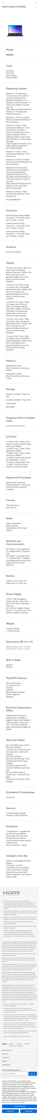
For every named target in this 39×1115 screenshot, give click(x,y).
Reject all (10, 1111)
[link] (19, 2)
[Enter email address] (15, 1074)
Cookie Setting (19, 1106)
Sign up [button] (32, 1074)
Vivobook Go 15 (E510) (15, 1046)
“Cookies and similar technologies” (16, 1102)
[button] (3, 2)
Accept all (28, 1111)
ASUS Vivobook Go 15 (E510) (14, 7)
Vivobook (26, 1044)
